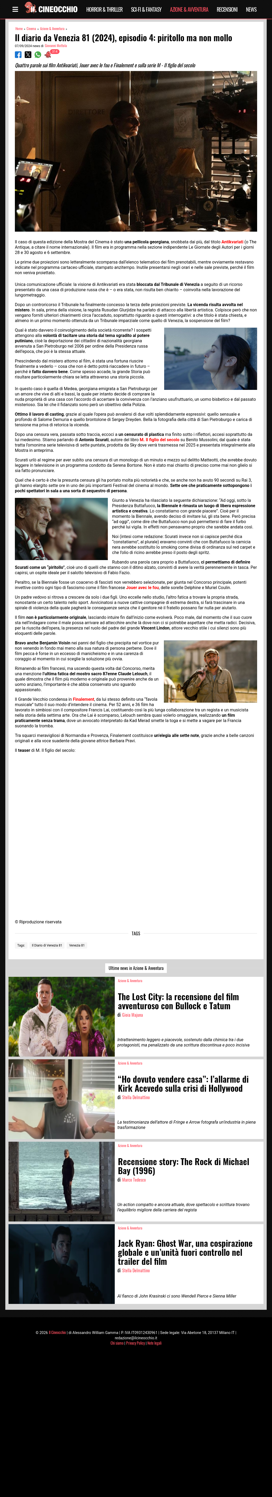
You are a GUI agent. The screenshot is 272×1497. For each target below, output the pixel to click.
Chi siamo (117, 1343)
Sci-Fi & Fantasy (146, 9)
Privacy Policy (135, 1343)
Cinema (31, 28)
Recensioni (227, 9)
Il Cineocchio (57, 1332)
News (251, 9)
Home (19, 28)
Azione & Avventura (189, 9)
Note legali (154, 1343)
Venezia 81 (77, 945)
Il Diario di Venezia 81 (47, 945)
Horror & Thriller (104, 9)
